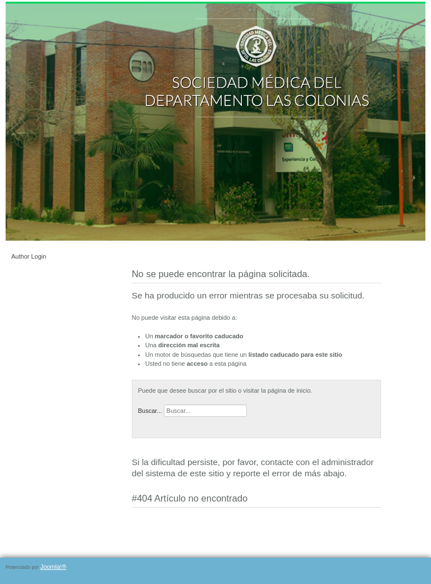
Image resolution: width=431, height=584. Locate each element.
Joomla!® (53, 566)
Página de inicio (154, 442)
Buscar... (150, 410)
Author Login (28, 256)
